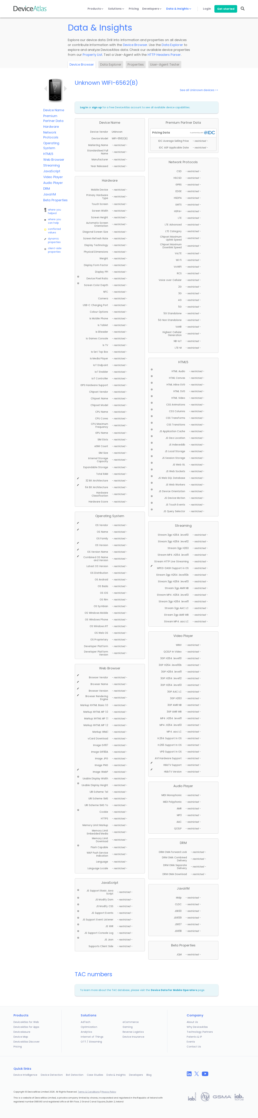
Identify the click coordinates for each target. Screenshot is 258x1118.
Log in (84, 107)
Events (191, 1041)
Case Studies (95, 1075)
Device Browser (135, 45)
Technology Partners (200, 1032)
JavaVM (49, 194)
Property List (92, 54)
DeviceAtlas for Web (26, 1022)
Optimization (89, 1027)
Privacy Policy (108, 1091)
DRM (46, 188)
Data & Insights (178, 9)
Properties (136, 64)
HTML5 (48, 154)
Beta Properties (55, 200)
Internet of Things (92, 1037)
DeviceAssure (21, 1032)
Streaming (51, 165)
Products (96, 9)
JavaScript (51, 171)
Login (207, 9)
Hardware (51, 126)
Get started (225, 9)
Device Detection (52, 1075)
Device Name (53, 110)
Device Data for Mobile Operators (174, 990)
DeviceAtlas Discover (26, 1041)
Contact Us (194, 1046)
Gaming (128, 1027)
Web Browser (53, 159)
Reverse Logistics (133, 1032)
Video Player (53, 177)
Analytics (86, 1032)
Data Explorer (172, 45)
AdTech (85, 1022)
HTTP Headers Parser (164, 54)
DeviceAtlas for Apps (26, 1027)
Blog (149, 1075)
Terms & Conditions (89, 1091)
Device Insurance (133, 1037)
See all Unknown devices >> (199, 90)
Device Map (20, 1037)
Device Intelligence (25, 1075)
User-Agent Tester (165, 64)
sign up (97, 107)
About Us (192, 1022)
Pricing (134, 9)
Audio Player (53, 183)
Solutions (116, 9)
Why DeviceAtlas (197, 1027)
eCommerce (131, 1022)
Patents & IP (194, 1037)
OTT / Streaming (91, 1041)
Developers (151, 9)
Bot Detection (75, 1075)
